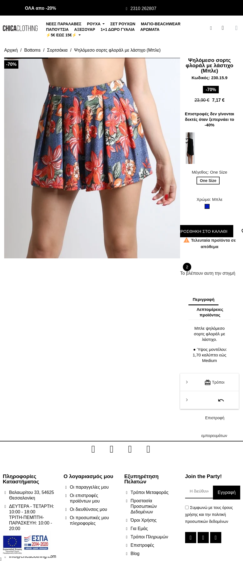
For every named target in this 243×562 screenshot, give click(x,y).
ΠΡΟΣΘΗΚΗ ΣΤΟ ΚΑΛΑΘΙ (201, 231)
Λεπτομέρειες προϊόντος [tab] (210, 312)
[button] (8, 157)
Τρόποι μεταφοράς (214, 385)
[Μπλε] (208, 208)
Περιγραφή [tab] (203, 299)
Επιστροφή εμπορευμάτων (214, 403)
